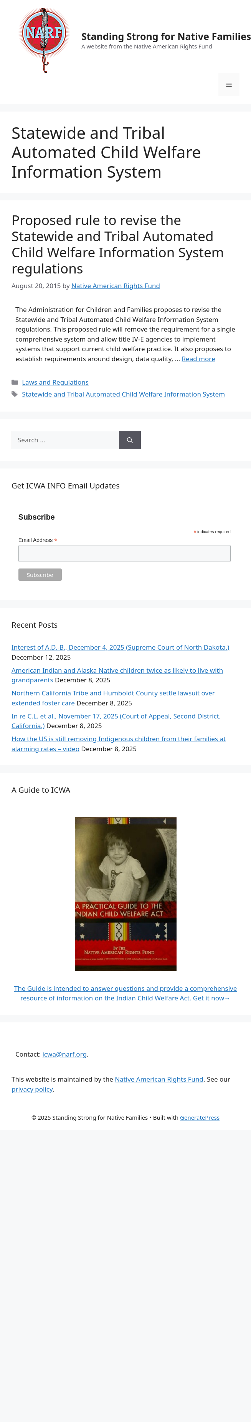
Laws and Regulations (55, 382)
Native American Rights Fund (159, 1079)
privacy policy (32, 1089)
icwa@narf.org (64, 1054)
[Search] (130, 440)
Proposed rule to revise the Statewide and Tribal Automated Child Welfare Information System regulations (118, 244)
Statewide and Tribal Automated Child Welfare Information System (123, 394)
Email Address (38, 540)
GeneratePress (200, 1117)
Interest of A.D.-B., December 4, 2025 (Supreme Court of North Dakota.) (120, 647)
